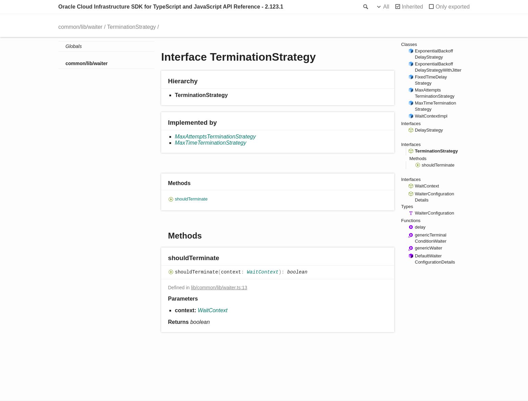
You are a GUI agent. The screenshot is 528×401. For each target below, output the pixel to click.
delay (420, 227)
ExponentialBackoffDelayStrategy (434, 54)
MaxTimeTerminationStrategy (210, 143)
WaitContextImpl (431, 116)
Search (365, 7)
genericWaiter (428, 248)
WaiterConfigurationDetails (434, 197)
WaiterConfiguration (434, 213)
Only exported (452, 7)
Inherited (412, 7)
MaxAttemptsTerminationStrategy (215, 136)
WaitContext (262, 272)
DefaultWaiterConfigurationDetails (435, 259)
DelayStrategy (429, 130)
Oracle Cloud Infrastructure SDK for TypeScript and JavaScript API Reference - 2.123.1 (170, 7)
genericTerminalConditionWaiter (430, 238)
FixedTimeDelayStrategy (431, 80)
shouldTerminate (191, 199)
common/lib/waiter (80, 27)
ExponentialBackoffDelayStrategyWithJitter (438, 67)
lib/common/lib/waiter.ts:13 (219, 287)
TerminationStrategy (131, 27)
